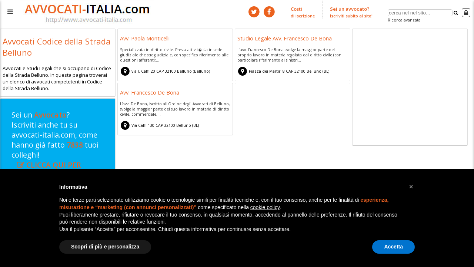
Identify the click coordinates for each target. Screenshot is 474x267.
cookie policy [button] (265, 207)
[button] (411, 186)
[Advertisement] (409, 88)
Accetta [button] (393, 247)
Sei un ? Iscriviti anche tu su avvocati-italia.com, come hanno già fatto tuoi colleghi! (55, 145)
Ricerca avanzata (404, 20)
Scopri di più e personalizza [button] (105, 247)
